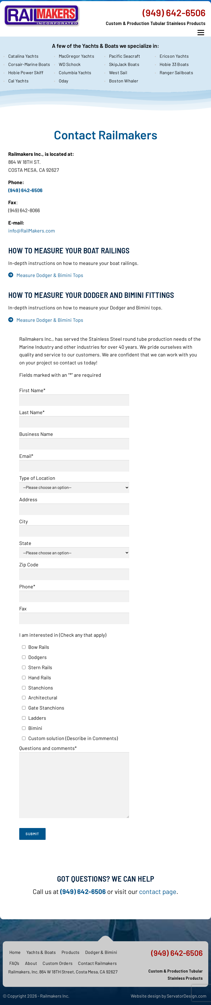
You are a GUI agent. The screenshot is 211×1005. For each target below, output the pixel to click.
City (74, 526)
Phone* (74, 591)
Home (15, 952)
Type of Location (74, 482)
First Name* (74, 395)
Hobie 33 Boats (174, 64)
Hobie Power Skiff (25, 72)
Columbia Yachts (75, 72)
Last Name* (74, 417)
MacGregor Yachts (76, 56)
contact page (157, 891)
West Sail (118, 72)
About (31, 963)
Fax (74, 613)
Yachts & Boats (41, 952)
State (74, 547)
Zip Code (74, 569)
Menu (201, 33)
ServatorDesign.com (186, 995)
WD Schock (70, 64)
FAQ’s (14, 963)
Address (74, 504)
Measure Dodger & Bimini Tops (49, 275)
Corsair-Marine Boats (28, 64)
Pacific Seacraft (124, 56)
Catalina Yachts (23, 56)
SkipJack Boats (124, 64)
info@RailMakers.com (31, 231)
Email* (74, 461)
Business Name (74, 439)
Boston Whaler (123, 80)
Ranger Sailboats (176, 72)
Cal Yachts (18, 80)
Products (71, 952)
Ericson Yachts (174, 56)
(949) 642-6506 (174, 13)
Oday (63, 80)
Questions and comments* (74, 782)
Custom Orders (58, 963)
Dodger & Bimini (101, 952)
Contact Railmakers (97, 963)
